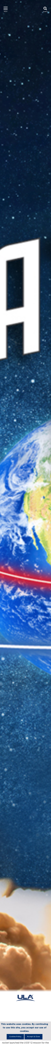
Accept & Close (33, 1036)
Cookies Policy (15, 1036)
